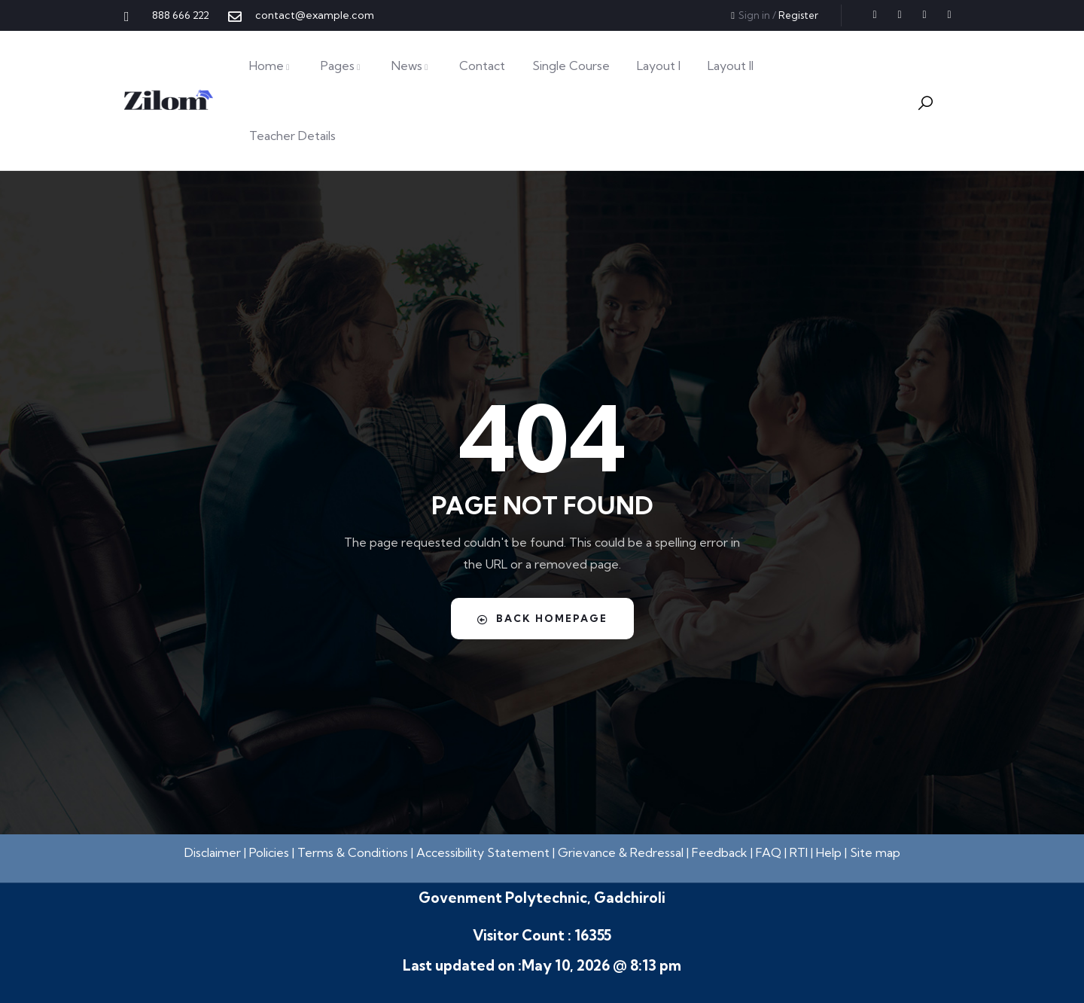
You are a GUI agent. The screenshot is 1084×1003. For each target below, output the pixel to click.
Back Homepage (542, 618)
